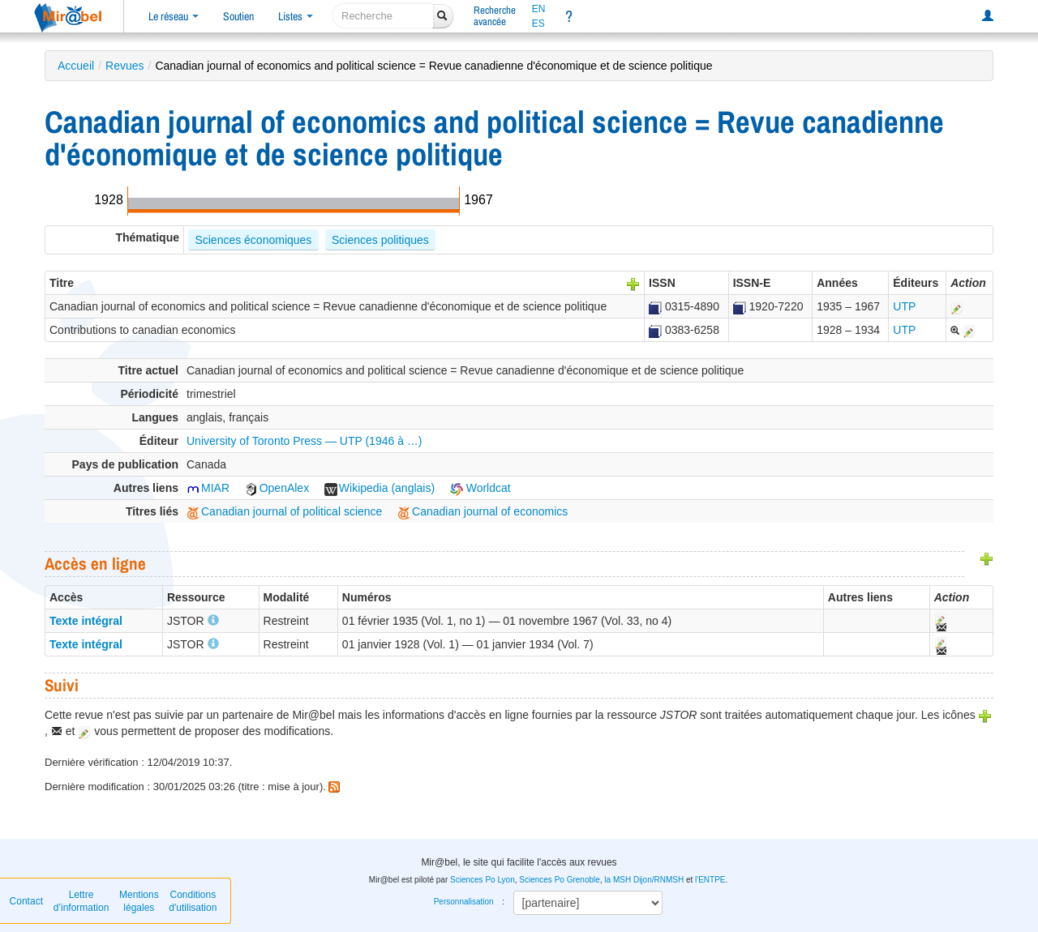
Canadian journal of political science (284, 511)
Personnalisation (464, 901)
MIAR (208, 487)
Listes (295, 16)
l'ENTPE (710, 879)
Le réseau (173, 16)
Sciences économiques (253, 239)
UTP (904, 306)
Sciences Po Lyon (482, 879)
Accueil (76, 65)
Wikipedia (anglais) (379, 487)
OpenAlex (277, 487)
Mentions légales (139, 901)
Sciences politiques (380, 239)
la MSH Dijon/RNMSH (644, 879)
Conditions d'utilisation (193, 901)
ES (538, 23)
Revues (124, 65)
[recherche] (383, 16)
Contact (26, 901)
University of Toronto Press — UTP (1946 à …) (304, 440)
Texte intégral (85, 620)
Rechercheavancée (495, 15)
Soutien (238, 16)
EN (539, 9)
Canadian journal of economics (482, 511)
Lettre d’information (81, 901)
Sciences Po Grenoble (559, 879)
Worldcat (480, 487)
